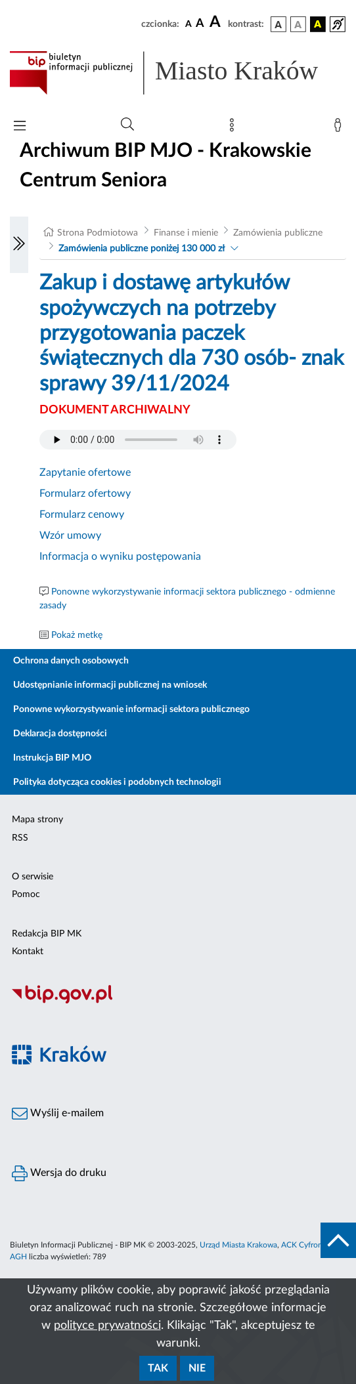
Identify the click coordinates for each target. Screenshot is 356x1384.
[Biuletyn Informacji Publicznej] (178, 1001)
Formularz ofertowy (85, 493)
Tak (158, 1368)
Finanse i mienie (186, 233)
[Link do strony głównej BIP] (178, 73)
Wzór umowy (70, 535)
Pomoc (26, 894)
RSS (20, 838)
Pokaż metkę (76, 635)
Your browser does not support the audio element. (137, 440)
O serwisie (32, 876)
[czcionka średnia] (200, 24)
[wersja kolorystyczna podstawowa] (278, 24)
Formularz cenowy (81, 514)
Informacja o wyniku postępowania (120, 556)
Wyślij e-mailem (58, 1114)
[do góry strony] (338, 1240)
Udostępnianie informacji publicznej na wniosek (110, 685)
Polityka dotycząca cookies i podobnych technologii (117, 782)
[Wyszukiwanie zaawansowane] (127, 124)
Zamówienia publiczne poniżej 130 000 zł (141, 248)
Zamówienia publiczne (278, 233)
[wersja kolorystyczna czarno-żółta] (317, 24)
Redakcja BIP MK (46, 933)
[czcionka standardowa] (188, 23)
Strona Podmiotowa (97, 233)
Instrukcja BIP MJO (52, 758)
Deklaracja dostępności (60, 733)
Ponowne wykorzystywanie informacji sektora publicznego (131, 709)
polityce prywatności (107, 1326)
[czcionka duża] (216, 22)
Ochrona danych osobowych (71, 660)
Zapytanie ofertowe (85, 472)
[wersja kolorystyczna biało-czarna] (298, 24)
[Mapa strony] (234, 128)
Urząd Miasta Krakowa (238, 1245)
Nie (197, 1368)
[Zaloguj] (340, 128)
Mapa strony (37, 819)
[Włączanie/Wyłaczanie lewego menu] (19, 245)
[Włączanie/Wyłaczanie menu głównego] (20, 127)
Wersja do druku (59, 1173)
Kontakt (27, 951)
